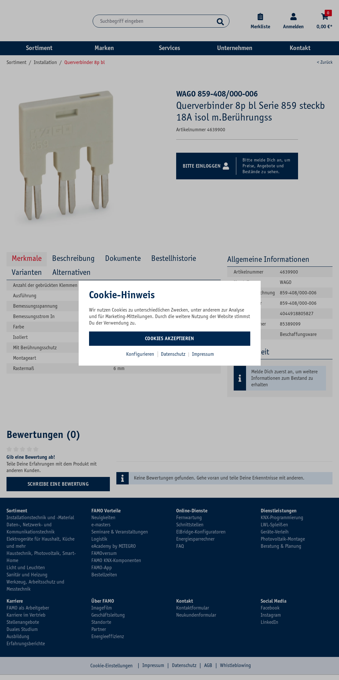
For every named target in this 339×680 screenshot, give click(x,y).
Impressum (203, 354)
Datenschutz (174, 354)
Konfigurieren (140, 354)
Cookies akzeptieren (169, 338)
